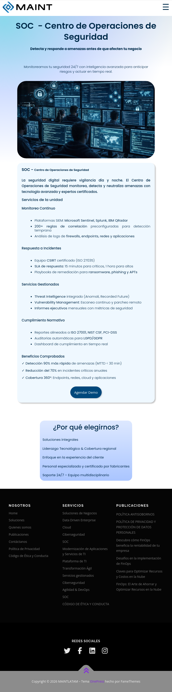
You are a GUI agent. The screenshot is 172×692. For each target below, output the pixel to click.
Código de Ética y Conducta (28, 556)
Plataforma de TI (74, 561)
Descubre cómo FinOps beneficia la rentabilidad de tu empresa (138, 545)
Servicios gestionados (78, 575)
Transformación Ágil (77, 568)
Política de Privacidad (24, 549)
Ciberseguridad (73, 534)
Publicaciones (19, 534)
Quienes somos (20, 527)
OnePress (97, 681)
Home (13, 513)
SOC (65, 541)
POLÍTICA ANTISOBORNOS (135, 514)
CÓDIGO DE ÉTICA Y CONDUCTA (85, 604)
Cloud (66, 527)
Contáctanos (18, 541)
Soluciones (16, 520)
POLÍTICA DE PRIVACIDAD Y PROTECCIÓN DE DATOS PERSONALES (136, 527)
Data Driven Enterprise (79, 520)
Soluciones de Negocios (79, 513)
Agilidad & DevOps (76, 589)
